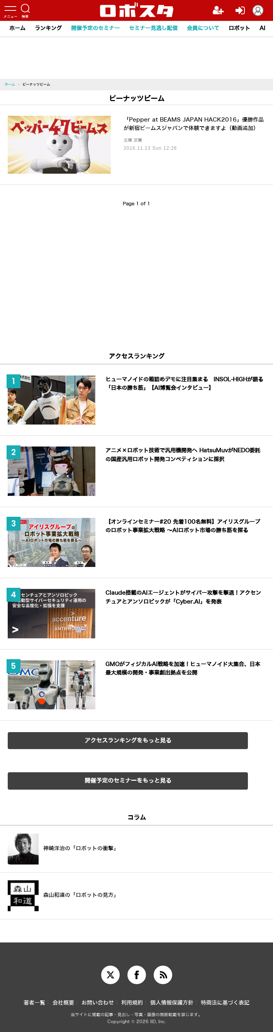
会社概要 (63, 1003)
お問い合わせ (97, 1003)
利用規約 (132, 1003)
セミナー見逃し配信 (153, 28)
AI (262, 28)
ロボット (239, 28)
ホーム (17, 28)
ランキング (48, 28)
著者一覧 (34, 1003)
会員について (203, 28)
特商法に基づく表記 (225, 1003)
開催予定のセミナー (95, 28)
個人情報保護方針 (171, 1003)
